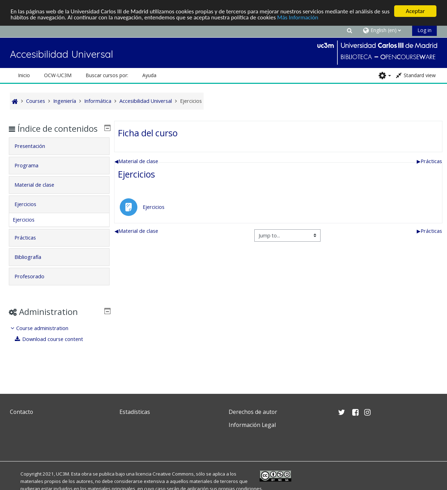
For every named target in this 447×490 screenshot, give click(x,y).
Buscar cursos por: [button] (107, 75)
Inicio (24, 75)
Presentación (35, 156)
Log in (424, 30)
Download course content (54, 349)
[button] (349, 30)
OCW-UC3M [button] (58, 75)
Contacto (21, 412)
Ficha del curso (148, 132)
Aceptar (415, 11)
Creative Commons (173, 474)
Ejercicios (136, 174)
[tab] (59, 156)
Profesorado (35, 286)
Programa (32, 175)
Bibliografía (33, 267)
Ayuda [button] (149, 75)
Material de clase (136, 160)
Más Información (297, 17)
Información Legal (252, 425)
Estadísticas (134, 412)
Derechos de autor (253, 412)
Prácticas (429, 160)
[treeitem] (59, 344)
